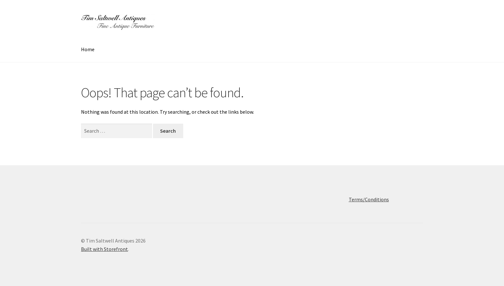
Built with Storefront (104, 249)
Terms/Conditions (369, 199)
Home (87, 49)
